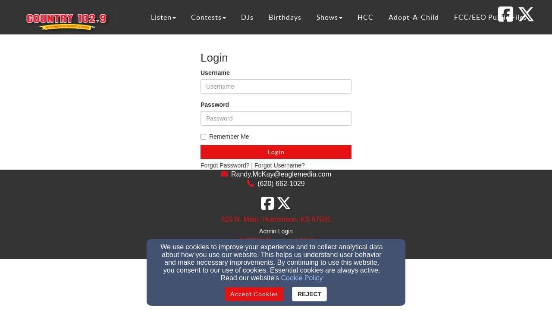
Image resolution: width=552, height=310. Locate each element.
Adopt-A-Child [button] (414, 17)
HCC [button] (365, 17)
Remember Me (225, 136)
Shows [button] (329, 17)
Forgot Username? (279, 165)
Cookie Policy (302, 278)
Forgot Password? (225, 165)
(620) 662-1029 (280, 183)
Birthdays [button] (285, 17)
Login (276, 152)
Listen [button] (163, 17)
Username (215, 72)
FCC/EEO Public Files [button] (490, 17)
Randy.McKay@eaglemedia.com (281, 174)
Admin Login (276, 231)
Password (215, 104)
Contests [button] (208, 17)
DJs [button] (247, 17)
